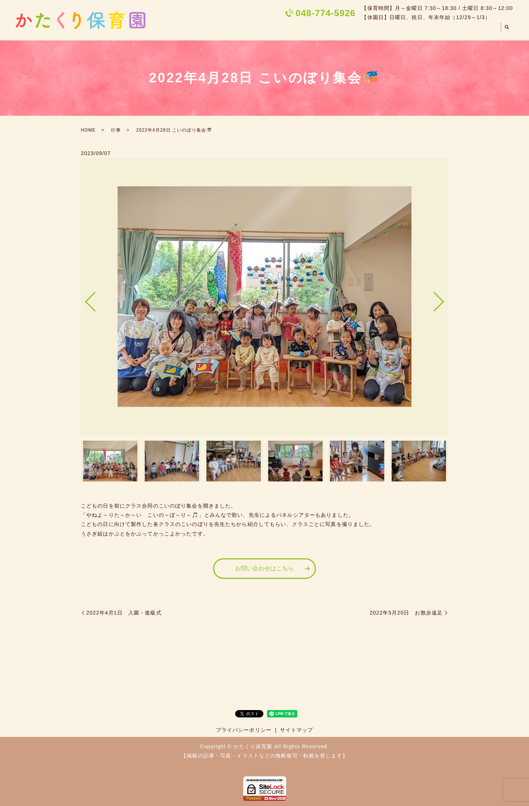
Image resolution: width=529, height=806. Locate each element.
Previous (84, 299)
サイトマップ (296, 730)
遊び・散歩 (434, 30)
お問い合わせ (477, 30)
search (507, 30)
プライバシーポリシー (243, 730)
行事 (401, 30)
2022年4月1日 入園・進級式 (124, 613)
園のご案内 (329, 30)
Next (445, 299)
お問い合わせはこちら (264, 568)
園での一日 (370, 30)
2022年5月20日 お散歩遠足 (406, 613)
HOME (293, 30)
